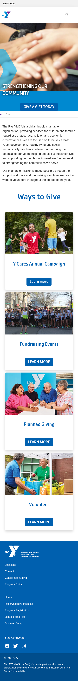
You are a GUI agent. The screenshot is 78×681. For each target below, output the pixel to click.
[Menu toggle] (73, 13)
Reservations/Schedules (19, 603)
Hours (8, 597)
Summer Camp (13, 623)
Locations (10, 564)
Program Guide (14, 584)
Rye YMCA (9, 3)
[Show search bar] (67, 14)
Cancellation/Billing (16, 577)
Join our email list (15, 616)
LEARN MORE (39, 361)
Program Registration (17, 610)
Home (1, 114)
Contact (9, 571)
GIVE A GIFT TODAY (39, 106)
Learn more (39, 281)
